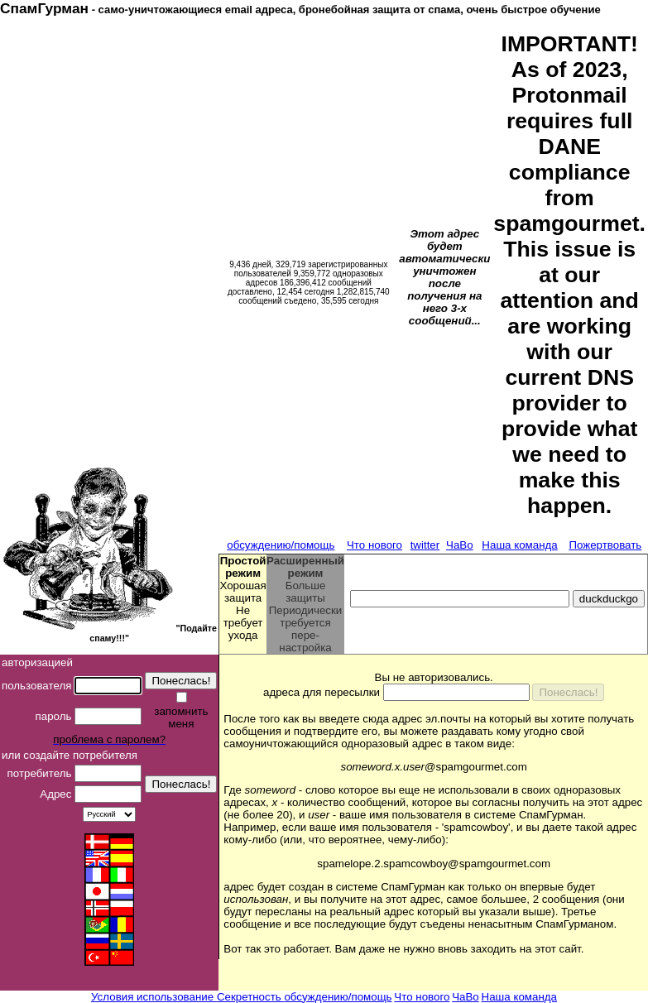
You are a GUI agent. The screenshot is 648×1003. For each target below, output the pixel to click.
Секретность (251, 997)
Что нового (374, 545)
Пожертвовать (605, 545)
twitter (425, 545)
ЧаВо (459, 545)
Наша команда (519, 545)
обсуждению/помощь (280, 545)
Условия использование (154, 997)
